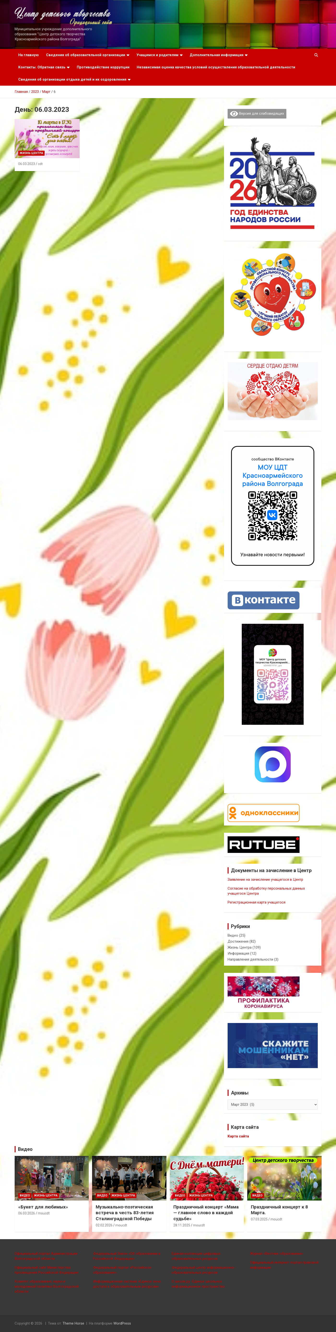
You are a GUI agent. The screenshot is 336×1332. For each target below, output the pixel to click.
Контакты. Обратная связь (41, 67)
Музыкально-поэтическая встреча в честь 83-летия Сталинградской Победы (125, 1212)
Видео (233, 935)
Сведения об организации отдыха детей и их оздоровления (72, 79)
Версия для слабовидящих (257, 113)
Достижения (238, 941)
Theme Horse (73, 1323)
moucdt (44, 1213)
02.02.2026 (104, 1225)
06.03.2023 (26, 164)
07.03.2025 (259, 1219)
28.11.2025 (181, 1225)
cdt (40, 164)
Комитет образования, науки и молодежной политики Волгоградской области (47, 1286)
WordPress (122, 1323)
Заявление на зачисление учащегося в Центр (265, 879)
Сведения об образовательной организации (85, 55)
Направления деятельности (250, 959)
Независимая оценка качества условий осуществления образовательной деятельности (216, 67)
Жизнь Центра (31, 153)
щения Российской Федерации (52, 1272)
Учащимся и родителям (157, 55)
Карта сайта (238, 1136)
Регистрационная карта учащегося (256, 902)
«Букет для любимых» (43, 1207)
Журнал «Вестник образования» (276, 1253)
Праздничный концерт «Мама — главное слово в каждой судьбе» (206, 1212)
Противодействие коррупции (103, 67)
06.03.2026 (26, 1213)
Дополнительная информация (216, 55)
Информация (238, 953)
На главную (28, 55)
